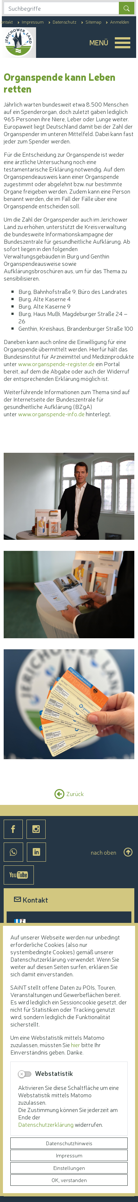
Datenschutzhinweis (69, 1143)
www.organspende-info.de (51, 414)
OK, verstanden (69, 1180)
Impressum (69, 1155)
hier (75, 1045)
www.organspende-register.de (56, 363)
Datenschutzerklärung (46, 1124)
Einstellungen (69, 1167)
